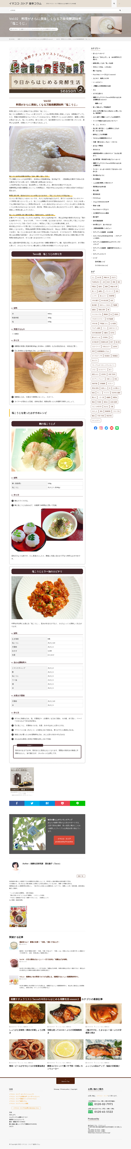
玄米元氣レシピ (100, 256)
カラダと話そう (98, 92)
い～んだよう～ (98, 81)
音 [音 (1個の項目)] (111, 331)
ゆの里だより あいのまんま (102, 220)
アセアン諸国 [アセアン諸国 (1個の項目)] (96, 322)
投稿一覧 (80, 876)
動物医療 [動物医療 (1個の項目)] (107, 405)
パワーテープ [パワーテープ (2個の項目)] (109, 285)
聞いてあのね (97, 70)
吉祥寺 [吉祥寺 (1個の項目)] (115, 340)
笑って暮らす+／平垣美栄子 (102, 106)
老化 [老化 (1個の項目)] (115, 373)
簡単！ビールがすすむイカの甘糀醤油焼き (27, 1066)
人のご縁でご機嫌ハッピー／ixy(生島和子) (106, 115)
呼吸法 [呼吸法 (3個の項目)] (94, 280)
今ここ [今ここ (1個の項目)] (99, 387)
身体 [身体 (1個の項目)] (101, 405)
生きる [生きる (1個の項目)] (106, 400)
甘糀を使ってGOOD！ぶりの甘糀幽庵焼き (64, 1031)
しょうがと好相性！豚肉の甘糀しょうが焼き (27, 1031)
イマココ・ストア (102, 1096)
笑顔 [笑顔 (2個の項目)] (117, 285)
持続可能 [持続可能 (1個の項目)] (94, 377)
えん (94, 89)
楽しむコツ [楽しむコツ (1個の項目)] (103, 290)
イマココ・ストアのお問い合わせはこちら (26, 1108)
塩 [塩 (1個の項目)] (111, 308)
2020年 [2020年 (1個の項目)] (103, 368)
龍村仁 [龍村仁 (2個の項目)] (101, 280)
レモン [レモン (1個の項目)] (94, 364)
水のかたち (96, 147)
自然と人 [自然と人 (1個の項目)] (104, 382)
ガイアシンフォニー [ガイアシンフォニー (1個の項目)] (98, 373)
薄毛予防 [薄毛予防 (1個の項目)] (109, 410)
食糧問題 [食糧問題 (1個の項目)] (111, 290)
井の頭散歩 (96, 175)
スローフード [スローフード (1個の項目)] (96, 340)
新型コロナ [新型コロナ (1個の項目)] (95, 368)
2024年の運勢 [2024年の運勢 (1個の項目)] (116, 387)
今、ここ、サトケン (99, 122)
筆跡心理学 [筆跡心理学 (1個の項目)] (102, 304)
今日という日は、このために (102, 66)
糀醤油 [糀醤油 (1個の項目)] (115, 391)
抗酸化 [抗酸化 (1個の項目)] (106, 327)
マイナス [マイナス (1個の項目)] (106, 387)
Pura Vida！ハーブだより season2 (104, 74)
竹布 (10, 1112)
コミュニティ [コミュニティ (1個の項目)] (96, 414)
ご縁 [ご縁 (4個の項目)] (103, 276)
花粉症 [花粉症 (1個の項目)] (116, 308)
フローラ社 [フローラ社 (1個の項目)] (116, 405)
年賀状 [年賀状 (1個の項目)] (99, 396)
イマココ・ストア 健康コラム (31, 1144)
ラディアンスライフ (99, 248)
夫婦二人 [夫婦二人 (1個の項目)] (109, 373)
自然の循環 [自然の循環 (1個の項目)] (113, 396)
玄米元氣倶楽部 (98, 216)
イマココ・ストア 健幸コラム (18, 1101)
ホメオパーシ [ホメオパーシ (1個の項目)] (103, 364)
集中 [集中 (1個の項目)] (111, 336)
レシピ (95, 252)
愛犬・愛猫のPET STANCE (17, 1122)
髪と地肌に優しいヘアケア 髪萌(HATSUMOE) (23, 1124)
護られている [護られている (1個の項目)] (96, 331)
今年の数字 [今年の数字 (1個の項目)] (95, 294)
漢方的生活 (96, 190)
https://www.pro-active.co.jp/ (100, 1133)
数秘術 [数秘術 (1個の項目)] (106, 308)
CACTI (11, 1126)
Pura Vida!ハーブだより (101, 205)
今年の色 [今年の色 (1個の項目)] (94, 317)
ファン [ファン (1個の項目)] (105, 322)
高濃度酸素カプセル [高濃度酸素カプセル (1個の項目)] (103, 345)
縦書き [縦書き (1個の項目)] (94, 304)
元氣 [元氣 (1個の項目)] (112, 400)
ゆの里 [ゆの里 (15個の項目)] (99, 271)
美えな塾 (96, 186)
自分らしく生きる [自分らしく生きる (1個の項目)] (105, 299)
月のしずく (12, 1115)
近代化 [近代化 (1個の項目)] (112, 327)
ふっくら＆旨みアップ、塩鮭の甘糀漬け (103, 1066)
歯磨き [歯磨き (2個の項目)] (101, 285)
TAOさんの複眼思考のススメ (102, 136)
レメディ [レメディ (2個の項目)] (94, 290)
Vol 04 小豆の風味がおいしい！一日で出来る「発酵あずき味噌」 (43, 959)
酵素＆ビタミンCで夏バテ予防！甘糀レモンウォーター (65, 1067)
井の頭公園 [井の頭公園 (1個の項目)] (104, 294)
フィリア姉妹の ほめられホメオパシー (105, 119)
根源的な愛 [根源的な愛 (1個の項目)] (104, 336)
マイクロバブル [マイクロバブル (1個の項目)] (96, 308)
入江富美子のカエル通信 (101, 209)
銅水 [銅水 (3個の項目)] (119, 276)
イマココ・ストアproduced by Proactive (64, 840)
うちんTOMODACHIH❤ (101, 198)
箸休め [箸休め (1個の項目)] (106, 396)
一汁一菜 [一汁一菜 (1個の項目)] (101, 391)
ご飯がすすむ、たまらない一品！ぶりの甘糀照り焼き (104, 1031)
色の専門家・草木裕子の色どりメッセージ (106, 156)
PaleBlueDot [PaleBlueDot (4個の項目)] (95, 276)
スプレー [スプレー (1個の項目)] (110, 377)
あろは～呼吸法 (98, 143)
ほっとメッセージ (98, 53)
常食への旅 (96, 201)
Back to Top (65, 1081)
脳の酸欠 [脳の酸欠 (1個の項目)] (94, 299)
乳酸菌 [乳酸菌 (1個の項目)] (115, 299)
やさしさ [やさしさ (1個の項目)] (94, 405)
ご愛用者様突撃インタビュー (102, 223)
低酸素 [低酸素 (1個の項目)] (108, 391)
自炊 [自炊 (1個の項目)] (111, 294)
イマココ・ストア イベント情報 (18, 1103)
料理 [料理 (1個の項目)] (93, 345)
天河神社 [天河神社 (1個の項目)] (105, 331)
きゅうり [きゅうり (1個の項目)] (94, 354)
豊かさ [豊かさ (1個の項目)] (94, 391)
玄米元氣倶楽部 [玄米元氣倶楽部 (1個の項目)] (96, 327)
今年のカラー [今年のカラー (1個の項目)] (107, 340)
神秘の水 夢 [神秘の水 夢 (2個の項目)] (113, 280)
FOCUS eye (97, 194)
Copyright (74, 1089)
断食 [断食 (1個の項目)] (93, 410)
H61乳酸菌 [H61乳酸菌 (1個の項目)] (110, 313)
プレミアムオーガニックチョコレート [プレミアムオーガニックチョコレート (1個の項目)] (103, 359)
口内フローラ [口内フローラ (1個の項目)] (113, 322)
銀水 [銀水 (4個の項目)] (108, 276)
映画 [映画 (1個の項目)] (93, 387)
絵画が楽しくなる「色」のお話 (103, 63)
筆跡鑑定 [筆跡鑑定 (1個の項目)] (115, 350)
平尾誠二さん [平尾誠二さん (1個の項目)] (104, 317)
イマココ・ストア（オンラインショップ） (21, 1094)
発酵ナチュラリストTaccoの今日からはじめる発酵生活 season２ (38, 29)
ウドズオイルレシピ (101, 259)
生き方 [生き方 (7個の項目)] (114, 271)
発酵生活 (25, 1026)
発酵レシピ (98, 102)
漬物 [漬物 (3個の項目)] (113, 276)
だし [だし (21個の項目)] (93, 271)
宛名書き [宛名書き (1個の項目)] (107, 350)
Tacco (21, 1026)
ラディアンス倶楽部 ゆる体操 (103, 227)
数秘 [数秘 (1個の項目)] (93, 396)
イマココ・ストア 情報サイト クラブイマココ (22, 1099)
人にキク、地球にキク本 (101, 78)
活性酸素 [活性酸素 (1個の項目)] (102, 377)
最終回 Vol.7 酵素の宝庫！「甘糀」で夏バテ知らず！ (39, 942)
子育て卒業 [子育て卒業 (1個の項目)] (100, 410)
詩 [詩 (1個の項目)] (109, 382)
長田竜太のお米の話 (99, 183)
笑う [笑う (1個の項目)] (110, 364)
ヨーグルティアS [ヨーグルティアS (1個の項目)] (97, 350)
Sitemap (56, 1089)
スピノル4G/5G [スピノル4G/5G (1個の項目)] (97, 400)
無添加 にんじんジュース (16, 1119)
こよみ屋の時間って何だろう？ (103, 179)
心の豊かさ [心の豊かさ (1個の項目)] (116, 382)
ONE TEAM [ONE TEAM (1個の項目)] (111, 368)
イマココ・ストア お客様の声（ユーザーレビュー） (24, 1096)
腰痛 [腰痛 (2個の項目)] (106, 280)
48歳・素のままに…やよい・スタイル (105, 139)
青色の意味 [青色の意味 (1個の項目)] (95, 382)
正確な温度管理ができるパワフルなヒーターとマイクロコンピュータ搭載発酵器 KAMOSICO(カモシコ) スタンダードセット (22, 781)
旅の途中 (96, 212)
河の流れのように (98, 172)
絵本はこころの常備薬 (100, 132)
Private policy (64, 1089)
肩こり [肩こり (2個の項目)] (94, 285)
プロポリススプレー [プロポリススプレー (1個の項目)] (98, 313)
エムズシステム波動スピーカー (18, 1117)
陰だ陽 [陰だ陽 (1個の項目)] (118, 336)
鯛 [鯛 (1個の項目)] (108, 304)
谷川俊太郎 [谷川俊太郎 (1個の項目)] (95, 336)
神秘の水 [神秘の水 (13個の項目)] (106, 271)
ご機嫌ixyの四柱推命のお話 (102, 85)
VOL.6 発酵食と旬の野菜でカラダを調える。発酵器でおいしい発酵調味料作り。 (49, 977)
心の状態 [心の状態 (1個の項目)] (113, 317)
